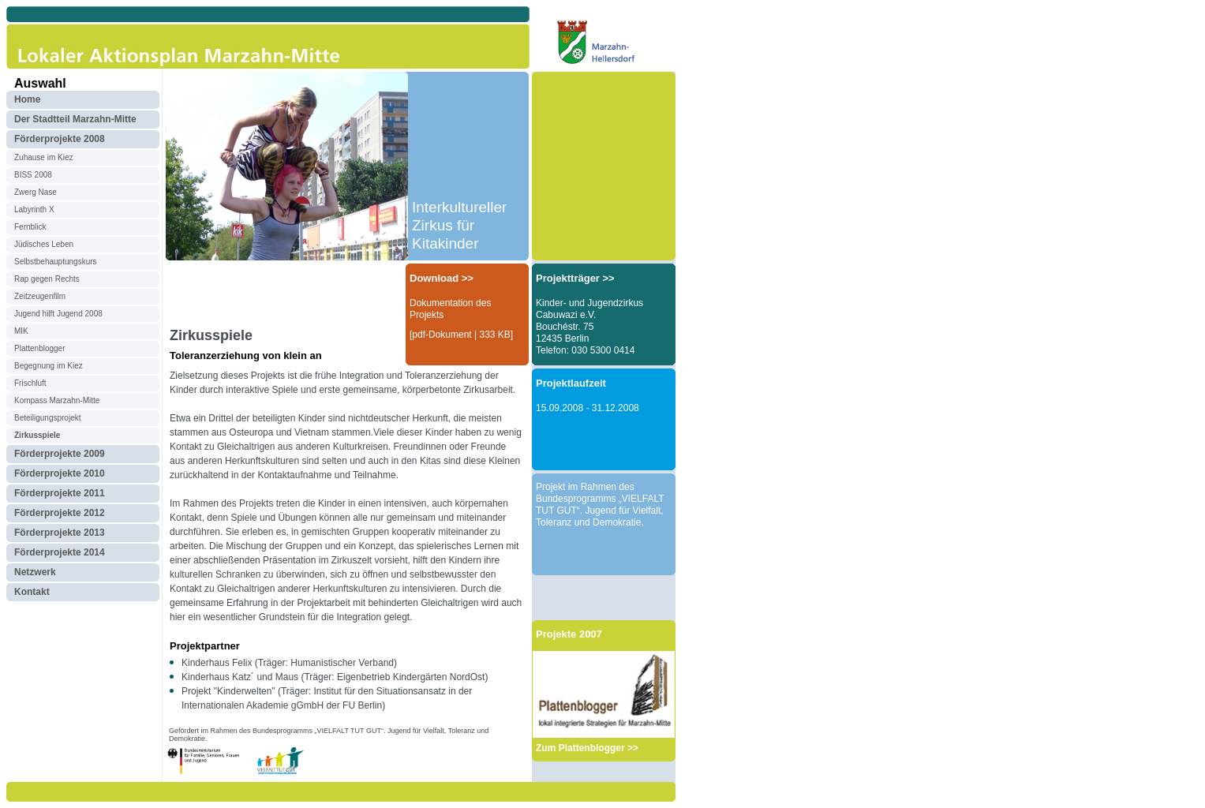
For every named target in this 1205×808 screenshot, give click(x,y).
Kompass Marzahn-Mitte (56, 400)
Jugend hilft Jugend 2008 (58, 313)
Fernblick (30, 227)
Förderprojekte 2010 (59, 473)
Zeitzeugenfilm (39, 296)
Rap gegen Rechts (47, 279)
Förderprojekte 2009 (59, 453)
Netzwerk (35, 572)
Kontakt (32, 591)
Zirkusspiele (37, 435)
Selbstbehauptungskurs (55, 261)
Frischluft (30, 383)
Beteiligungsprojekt (47, 417)
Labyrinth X (34, 209)
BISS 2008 (33, 174)
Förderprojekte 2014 (59, 552)
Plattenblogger (39, 348)
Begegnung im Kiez (48, 365)
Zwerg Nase (35, 192)
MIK (21, 331)
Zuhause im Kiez (43, 157)
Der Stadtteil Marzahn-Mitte (75, 119)
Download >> (441, 278)
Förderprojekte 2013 (59, 532)
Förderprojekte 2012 (59, 512)
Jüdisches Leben (43, 244)
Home (27, 99)
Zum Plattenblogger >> (587, 748)
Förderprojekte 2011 (59, 493)
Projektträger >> (575, 278)
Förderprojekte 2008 (59, 138)
